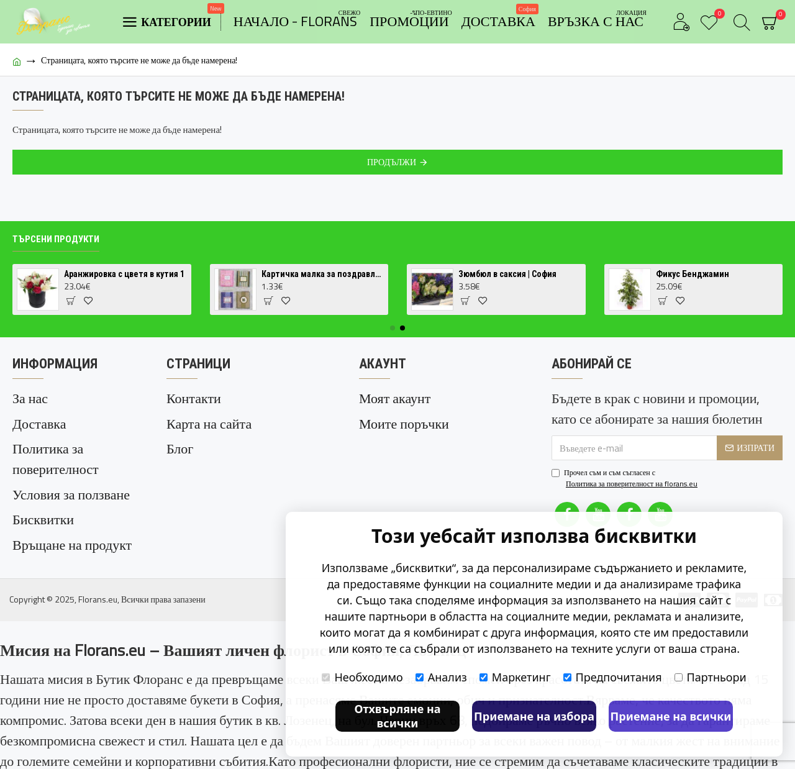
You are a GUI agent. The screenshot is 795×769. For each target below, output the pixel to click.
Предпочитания (612, 677)
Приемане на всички (671, 716)
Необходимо (362, 677)
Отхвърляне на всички (397, 715)
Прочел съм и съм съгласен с (625, 487)
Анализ (441, 677)
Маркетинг (515, 677)
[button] (392, 337)
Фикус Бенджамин (692, 284)
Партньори (711, 677)
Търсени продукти (55, 248)
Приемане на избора (534, 716)
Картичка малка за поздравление (322, 284)
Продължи (391, 161)
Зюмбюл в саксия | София (507, 284)
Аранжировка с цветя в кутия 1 (124, 284)
